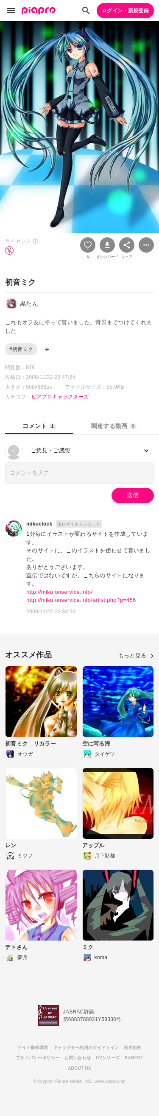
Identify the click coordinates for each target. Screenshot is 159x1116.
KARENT (134, 1057)
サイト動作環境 (32, 1047)
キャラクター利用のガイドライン (86, 1047)
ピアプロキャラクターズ (60, 397)
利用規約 (132, 1047)
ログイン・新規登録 (125, 11)
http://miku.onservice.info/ (59, 592)
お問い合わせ (77, 1057)
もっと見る (136, 655)
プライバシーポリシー (37, 1057)
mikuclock (39, 524)
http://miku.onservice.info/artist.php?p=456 (81, 600)
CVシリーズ (108, 1057)
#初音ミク (21, 349)
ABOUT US (79, 1068)
